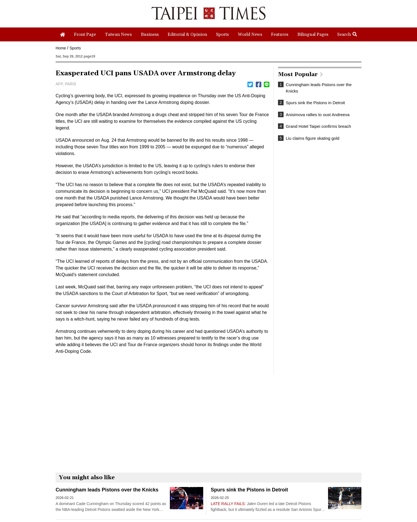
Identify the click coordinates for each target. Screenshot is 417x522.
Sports (75, 48)
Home (61, 48)
